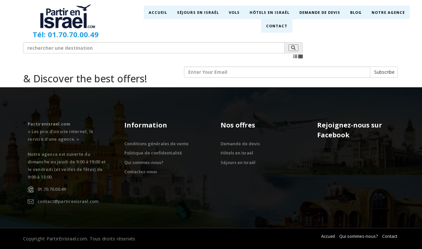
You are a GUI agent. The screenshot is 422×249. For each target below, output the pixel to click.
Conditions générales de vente (156, 144)
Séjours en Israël (198, 12)
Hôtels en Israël (269, 12)
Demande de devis (319, 12)
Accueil (158, 12)
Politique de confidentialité (153, 153)
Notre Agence (387, 12)
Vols (233, 12)
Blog (355, 12)
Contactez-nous (140, 172)
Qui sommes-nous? (144, 162)
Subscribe (384, 72)
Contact (276, 25)
